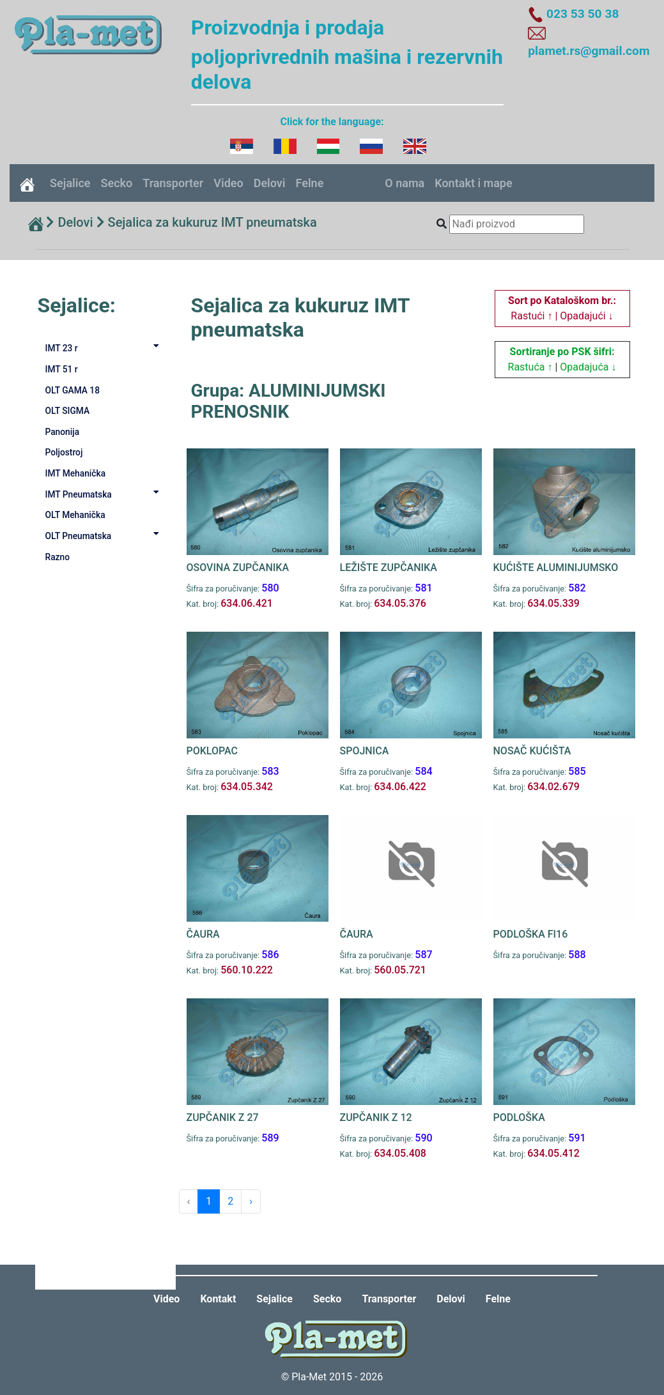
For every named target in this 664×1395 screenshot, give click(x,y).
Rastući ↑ (531, 316)
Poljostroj (64, 452)
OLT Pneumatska (104, 535)
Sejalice (70, 183)
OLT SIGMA (67, 411)
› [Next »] (250, 1201)
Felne (310, 183)
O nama (404, 183)
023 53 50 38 (582, 13)
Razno (57, 557)
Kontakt (218, 1299)
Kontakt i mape (473, 183)
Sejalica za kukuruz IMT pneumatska (212, 222)
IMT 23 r (104, 347)
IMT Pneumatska (104, 493)
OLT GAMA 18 (72, 390)
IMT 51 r (61, 369)
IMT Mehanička (75, 473)
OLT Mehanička (75, 515)
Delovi (270, 183)
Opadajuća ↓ (588, 367)
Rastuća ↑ (530, 367)
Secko (116, 183)
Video (228, 183)
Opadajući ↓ (586, 316)
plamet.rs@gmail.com (588, 50)
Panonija (62, 432)
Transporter (173, 183)
